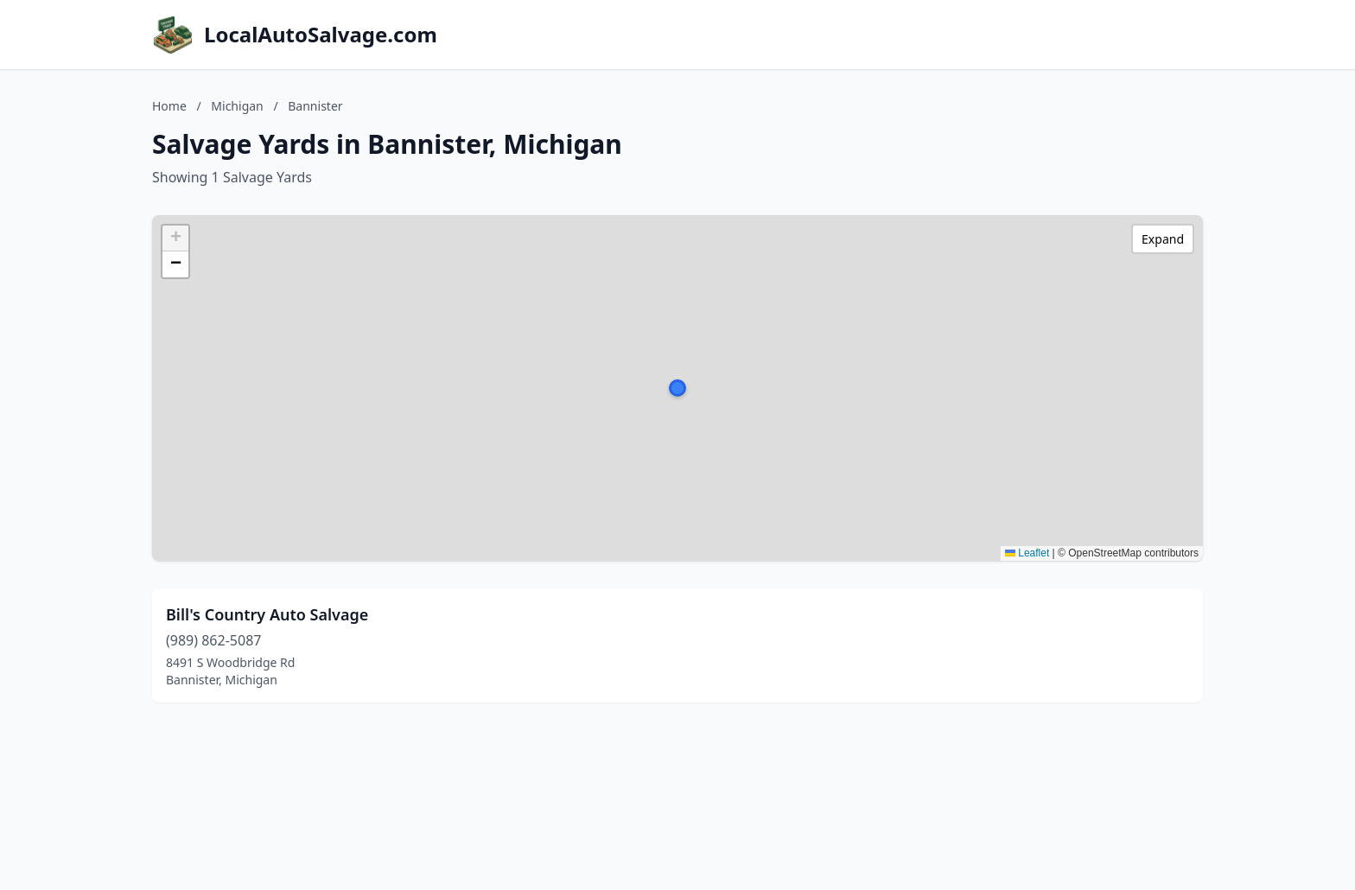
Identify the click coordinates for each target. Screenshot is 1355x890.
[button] (677, 388)
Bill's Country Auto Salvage (267, 614)
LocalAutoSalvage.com (320, 34)
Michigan (237, 106)
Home (169, 106)
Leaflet (1027, 553)
